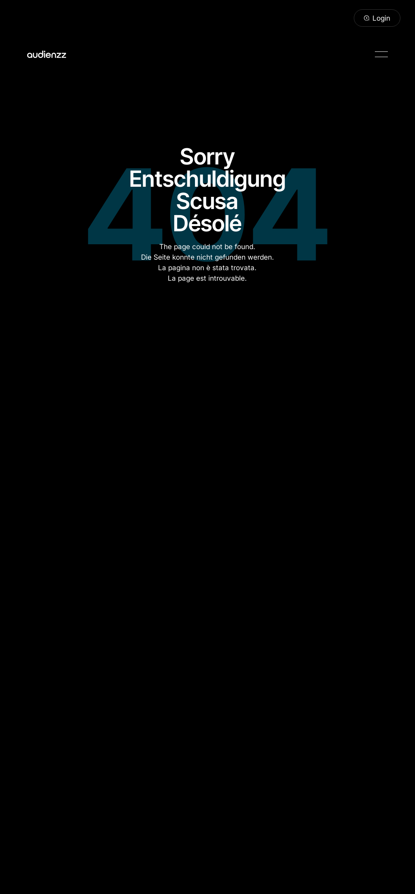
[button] (381, 54)
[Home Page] (46, 54)
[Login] (377, 18)
